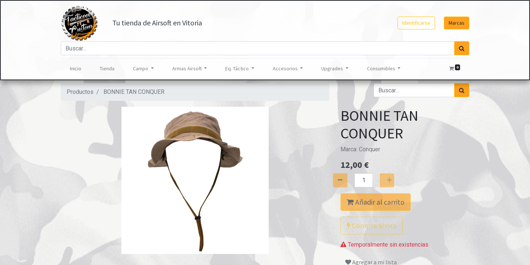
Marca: (360, 149)
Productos (80, 91)
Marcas (456, 23)
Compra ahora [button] (371, 225)
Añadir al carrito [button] (375, 201)
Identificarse (416, 23)
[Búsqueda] (461, 48)
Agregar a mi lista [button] (371, 247)
